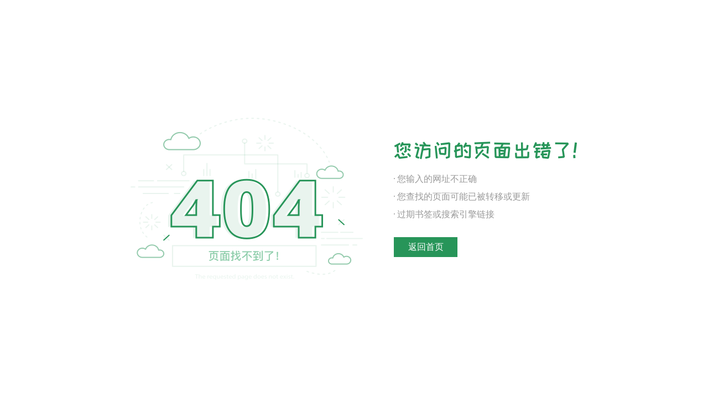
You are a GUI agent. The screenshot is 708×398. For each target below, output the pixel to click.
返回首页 (426, 247)
